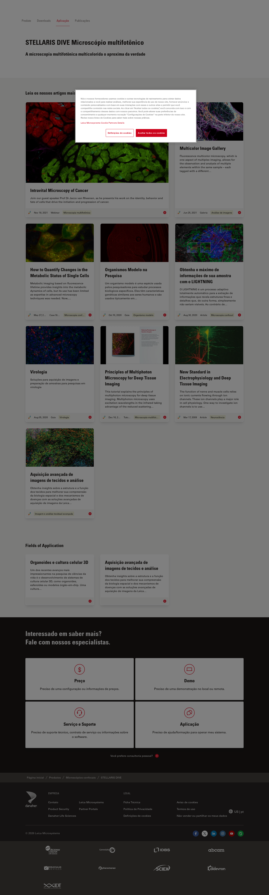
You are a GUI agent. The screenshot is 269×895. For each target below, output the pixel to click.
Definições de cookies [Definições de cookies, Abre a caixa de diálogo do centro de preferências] (120, 132)
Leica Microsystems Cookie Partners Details (102, 122)
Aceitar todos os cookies (151, 132)
